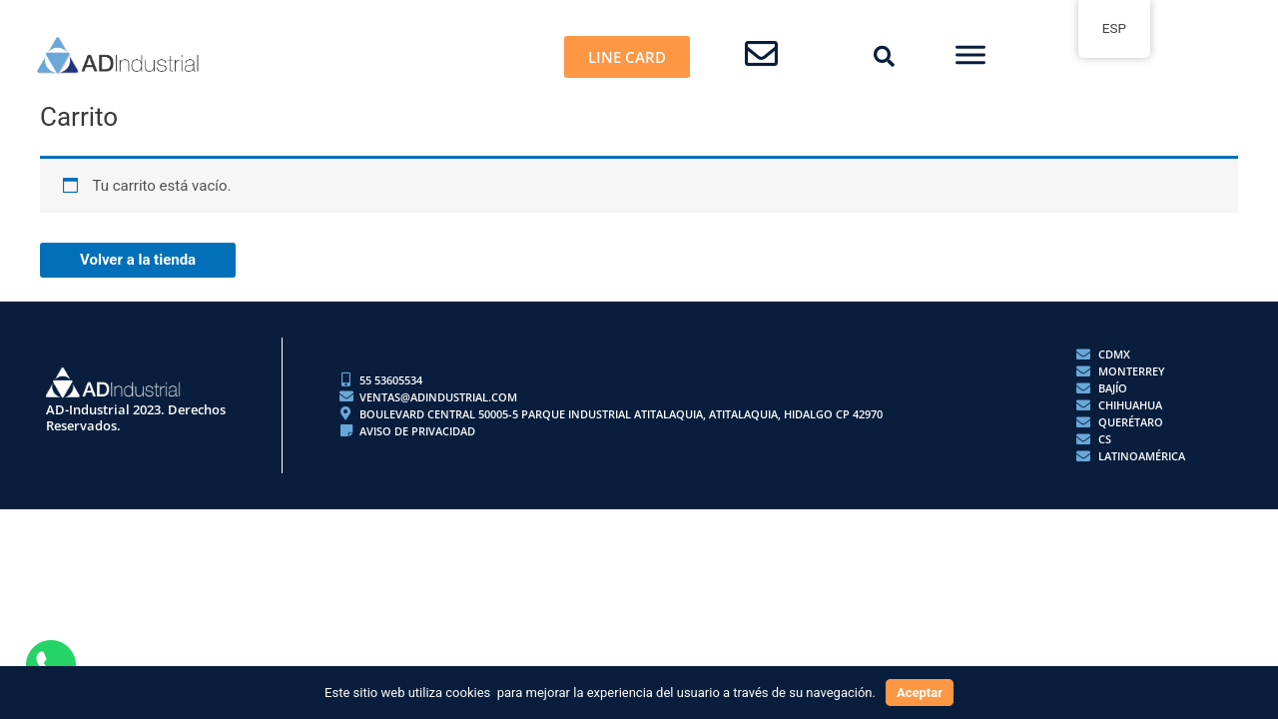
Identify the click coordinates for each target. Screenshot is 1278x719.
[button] (885, 57)
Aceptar (920, 692)
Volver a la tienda (138, 260)
